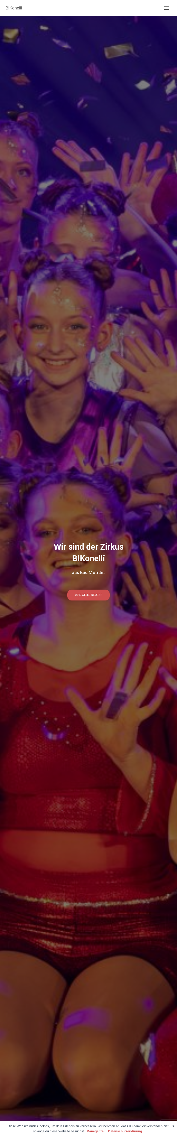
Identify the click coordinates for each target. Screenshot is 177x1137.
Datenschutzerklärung (125, 1131)
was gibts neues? (88, 595)
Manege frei (96, 1131)
